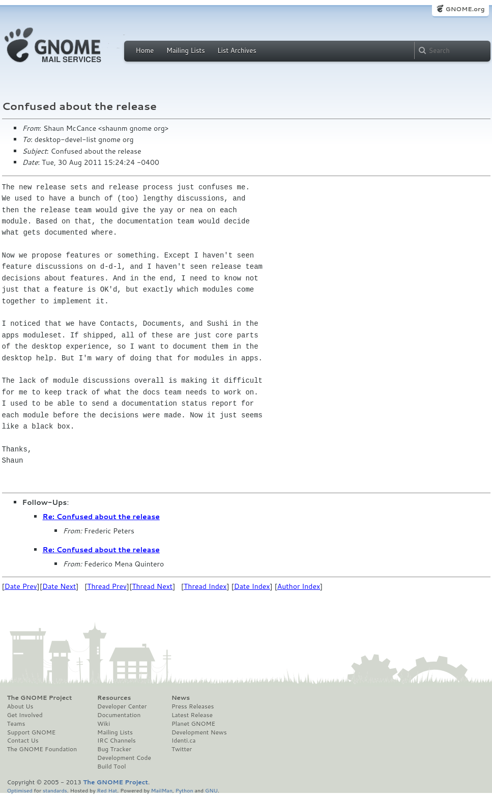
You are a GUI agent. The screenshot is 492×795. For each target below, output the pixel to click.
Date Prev (21, 586)
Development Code (124, 758)
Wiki (103, 724)
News (180, 698)
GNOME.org (464, 9)
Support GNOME (31, 732)
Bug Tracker (114, 749)
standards (55, 790)
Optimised (20, 790)
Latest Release (192, 715)
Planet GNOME (193, 724)
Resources (114, 698)
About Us (20, 706)
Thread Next (152, 586)
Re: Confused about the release (101, 517)
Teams (16, 724)
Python (184, 790)
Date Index (252, 586)
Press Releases (192, 706)
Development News (199, 732)
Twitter (181, 749)
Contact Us (23, 740)
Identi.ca (183, 740)
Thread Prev (107, 586)
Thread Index (205, 586)
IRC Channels (116, 740)
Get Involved (25, 715)
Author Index (298, 586)
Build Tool (111, 766)
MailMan (161, 790)
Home (145, 50)
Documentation (118, 715)
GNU (211, 790)
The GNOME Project (39, 698)
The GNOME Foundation (42, 749)
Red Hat (107, 790)
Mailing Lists (185, 50)
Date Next (59, 586)
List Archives (236, 50)
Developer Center (122, 706)
